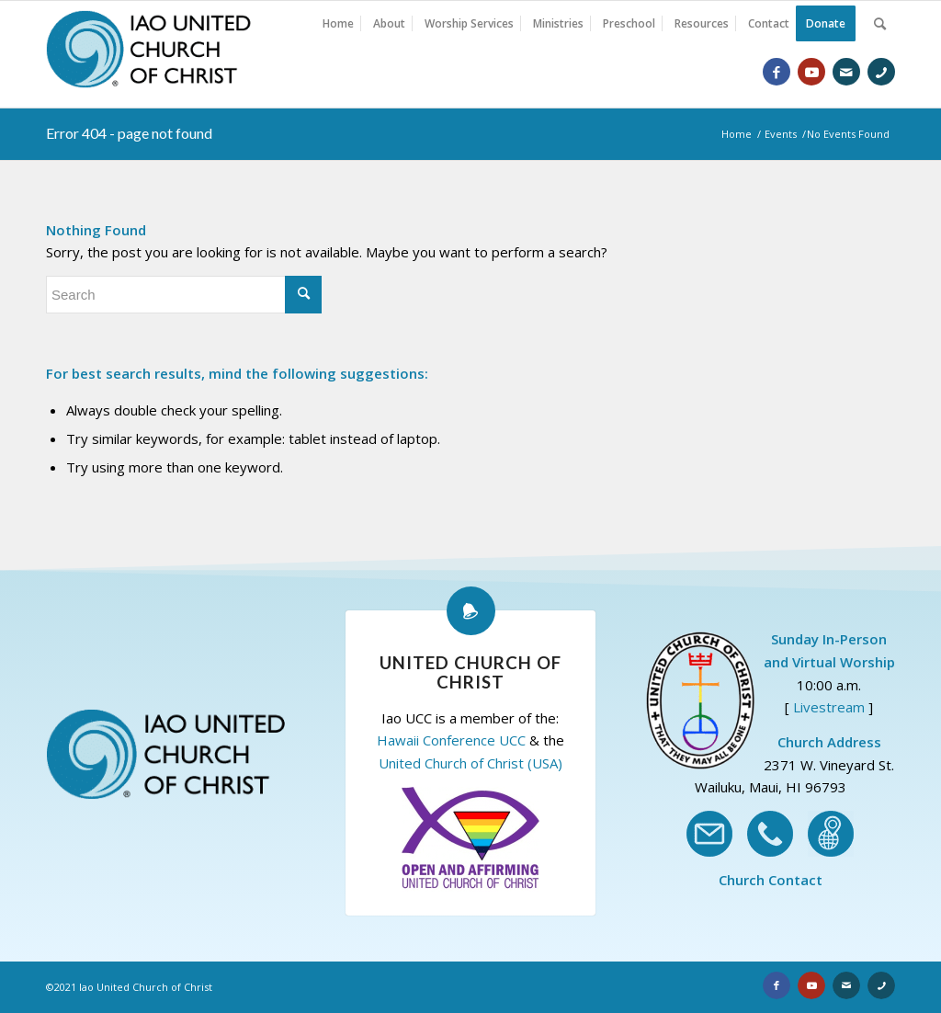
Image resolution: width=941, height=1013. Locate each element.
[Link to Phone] (881, 71)
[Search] (880, 24)
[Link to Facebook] (776, 71)
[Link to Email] (846, 71)
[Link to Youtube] (811, 71)
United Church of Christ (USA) (470, 763)
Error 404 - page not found (129, 133)
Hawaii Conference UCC (451, 740)
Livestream (829, 707)
